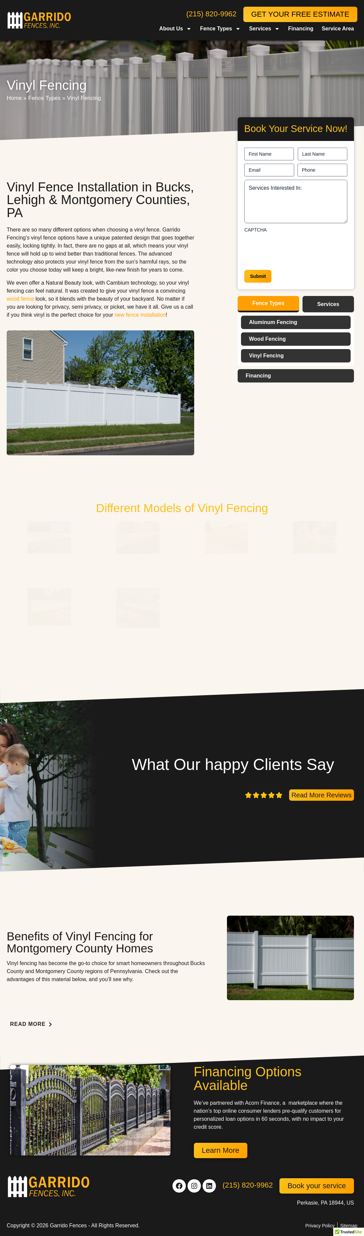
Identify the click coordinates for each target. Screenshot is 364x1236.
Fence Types (220, 29)
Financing (301, 28)
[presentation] (295, 249)
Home (14, 98)
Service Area (338, 28)
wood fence (20, 299)
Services (264, 29)
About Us (175, 29)
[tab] (268, 304)
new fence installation (140, 315)
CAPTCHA (255, 230)
